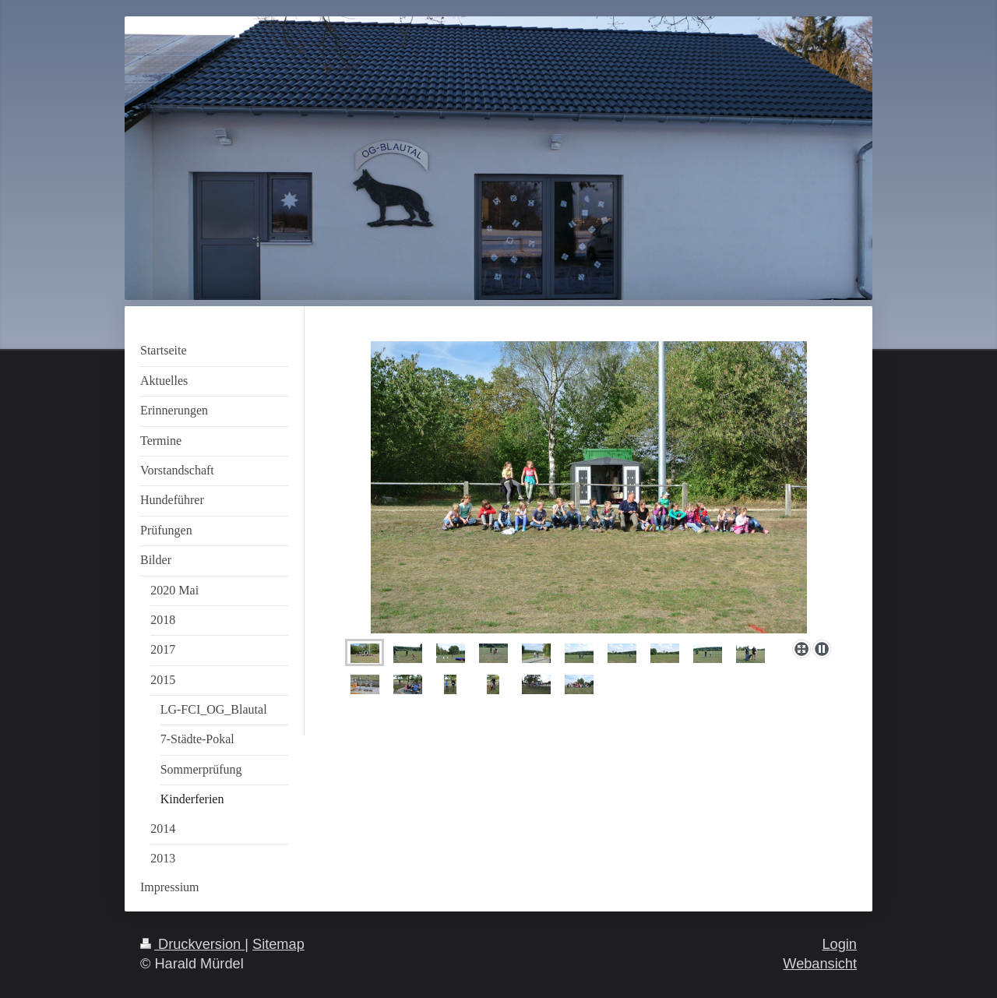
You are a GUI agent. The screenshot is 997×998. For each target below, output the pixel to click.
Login (839, 944)
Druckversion (192, 944)
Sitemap (278, 944)
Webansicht (820, 964)
